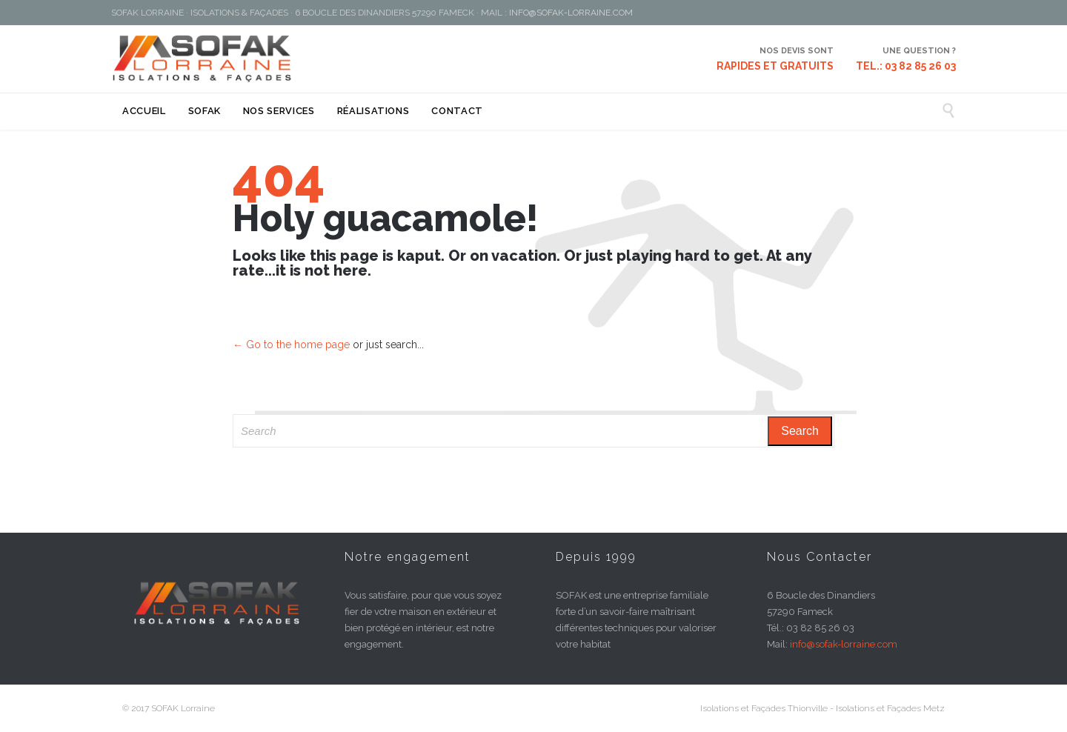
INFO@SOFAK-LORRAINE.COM (571, 12)
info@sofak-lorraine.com (843, 644)
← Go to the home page (291, 344)
